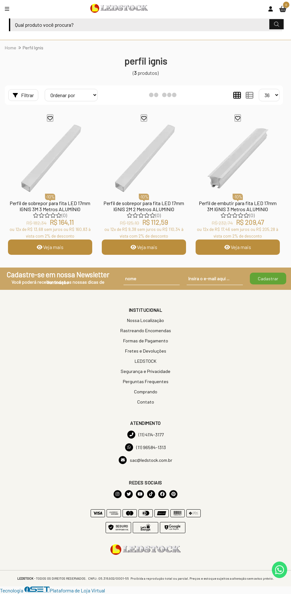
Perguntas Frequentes (145, 381)
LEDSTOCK (145, 361)
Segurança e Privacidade (145, 371)
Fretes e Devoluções (145, 351)
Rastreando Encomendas (145, 330)
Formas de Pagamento (145, 340)
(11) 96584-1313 (145, 447)
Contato (145, 401)
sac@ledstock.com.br (145, 460)
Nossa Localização (145, 320)
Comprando (145, 391)
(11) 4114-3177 (145, 435)
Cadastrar (268, 278)
